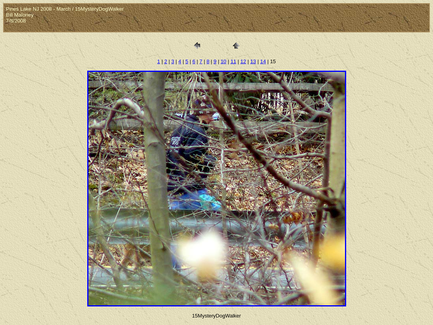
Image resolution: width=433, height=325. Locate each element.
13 (253, 61)
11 (233, 61)
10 (223, 61)
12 (243, 61)
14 (263, 61)
